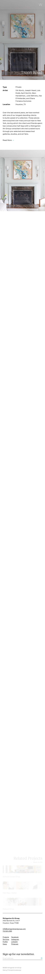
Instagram (15, 939)
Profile (5, 942)
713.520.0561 (7, 931)
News (5, 944)
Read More (7, 140)
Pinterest (14, 944)
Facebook (15, 937)
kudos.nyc (18, 970)
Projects (6, 937)
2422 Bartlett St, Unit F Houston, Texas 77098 (11, 920)
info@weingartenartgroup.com (14, 929)
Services (6, 939)
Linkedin (14, 942)
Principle (10, 970)
